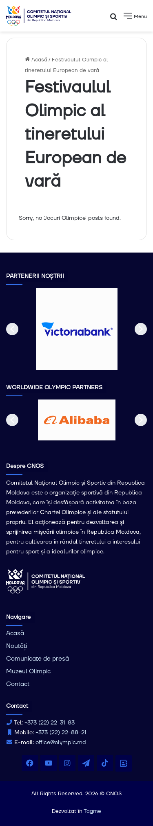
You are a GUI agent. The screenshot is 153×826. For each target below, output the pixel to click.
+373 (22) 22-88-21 (60, 732)
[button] (12, 329)
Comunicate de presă (37, 659)
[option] (77, 329)
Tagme (92, 811)
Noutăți (16, 646)
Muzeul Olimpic (28, 671)
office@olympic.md (60, 742)
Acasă (36, 59)
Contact (17, 684)
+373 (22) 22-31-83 (49, 723)
